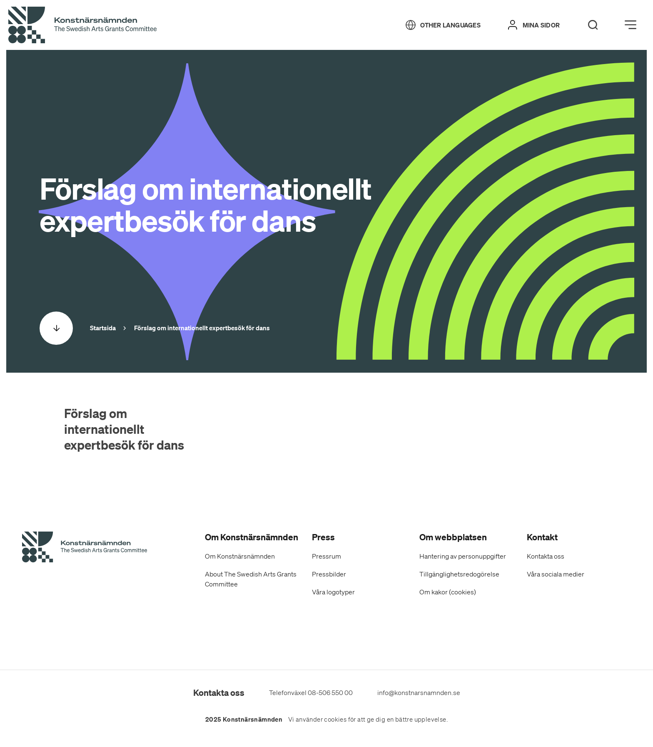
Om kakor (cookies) (447, 592)
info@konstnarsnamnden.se (418, 692)
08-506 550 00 (330, 692)
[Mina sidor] (534, 25)
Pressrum (326, 556)
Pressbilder (329, 574)
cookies (335, 719)
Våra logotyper (333, 592)
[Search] (593, 25)
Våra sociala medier (555, 574)
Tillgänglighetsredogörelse (459, 574)
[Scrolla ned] (56, 328)
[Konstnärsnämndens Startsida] (84, 548)
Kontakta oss (545, 556)
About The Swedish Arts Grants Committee (251, 579)
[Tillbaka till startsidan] (82, 25)
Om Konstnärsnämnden (240, 556)
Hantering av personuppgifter (462, 556)
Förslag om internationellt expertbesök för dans (124, 429)
